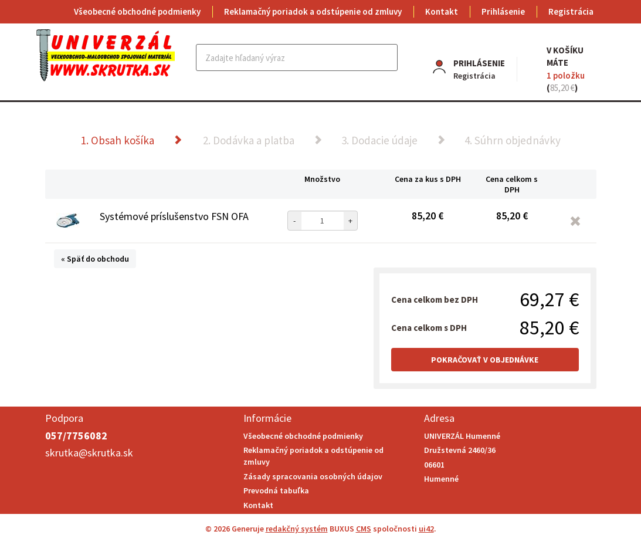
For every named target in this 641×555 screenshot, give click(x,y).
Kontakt (441, 11)
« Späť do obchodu (95, 258)
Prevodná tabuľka (276, 490)
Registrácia (570, 11)
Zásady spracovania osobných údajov (312, 476)
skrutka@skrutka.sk (89, 452)
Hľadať (387, 57)
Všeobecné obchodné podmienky (137, 11)
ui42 (426, 528)
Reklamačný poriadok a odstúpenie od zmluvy (313, 11)
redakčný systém (297, 528)
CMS (363, 528)
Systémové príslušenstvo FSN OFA (174, 216)
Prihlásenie (503, 11)
